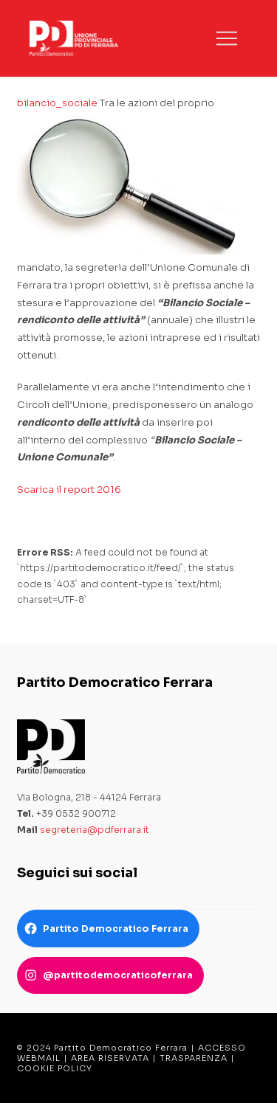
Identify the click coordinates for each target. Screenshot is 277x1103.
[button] (226, 38)
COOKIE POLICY (54, 1068)
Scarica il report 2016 (69, 489)
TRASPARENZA (194, 1058)
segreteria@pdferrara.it (94, 829)
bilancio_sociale (57, 103)
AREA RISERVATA (110, 1058)
